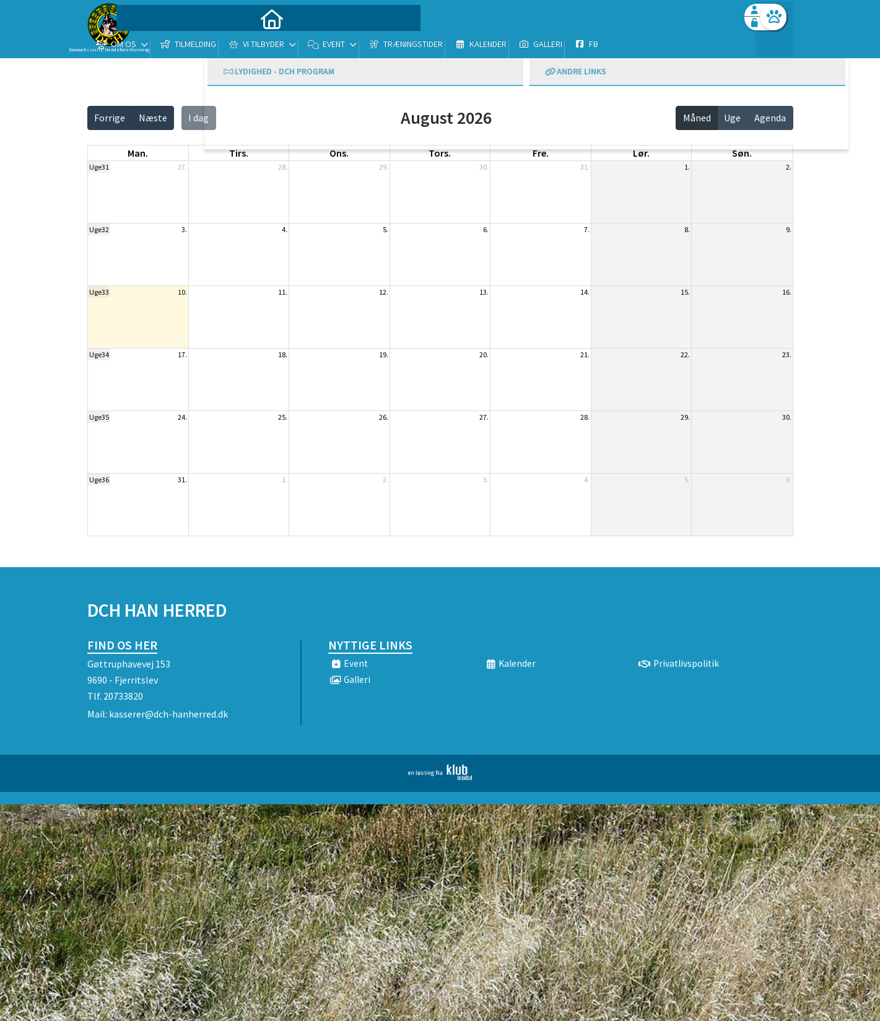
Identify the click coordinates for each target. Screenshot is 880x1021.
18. (282, 354)
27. (182, 167)
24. (182, 417)
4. (284, 229)
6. (486, 229)
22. (685, 354)
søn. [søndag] (742, 153)
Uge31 (99, 167)
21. (585, 354)
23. (786, 354)
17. (182, 354)
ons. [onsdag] (339, 153)
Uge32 (99, 229)
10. (182, 292)
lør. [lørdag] (641, 153)
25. (282, 417)
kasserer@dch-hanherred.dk (168, 714)
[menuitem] (164, 42)
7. (587, 229)
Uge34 (99, 354)
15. (685, 292)
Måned (697, 117)
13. (484, 292)
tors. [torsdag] (440, 153)
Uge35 (99, 417)
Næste (153, 117)
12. (383, 292)
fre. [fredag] (541, 153)
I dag (198, 117)
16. (786, 292)
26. (383, 417)
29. (383, 167)
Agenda (770, 117)
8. (687, 229)
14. (585, 292)
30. (484, 167)
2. (788, 167)
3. (184, 229)
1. (687, 167)
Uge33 (99, 292)
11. (282, 292)
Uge (732, 117)
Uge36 (99, 479)
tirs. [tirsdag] (238, 153)
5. (385, 229)
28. (282, 167)
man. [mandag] (138, 153)
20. (484, 354)
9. (788, 229)
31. (585, 167)
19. (383, 354)
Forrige (109, 117)
